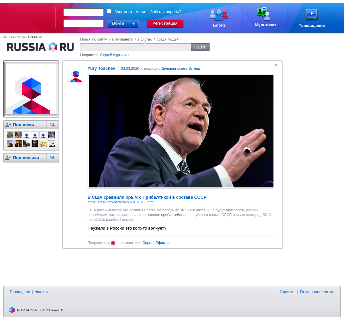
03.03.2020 (130, 68)
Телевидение (20, 292)
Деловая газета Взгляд (180, 68)
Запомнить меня (129, 12)
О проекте (287, 292)
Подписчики (26, 157)
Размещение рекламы (317, 292)
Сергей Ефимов (155, 243)
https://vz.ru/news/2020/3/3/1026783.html (120, 202)
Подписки (23, 124)
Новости (41, 292)
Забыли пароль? (165, 12)
